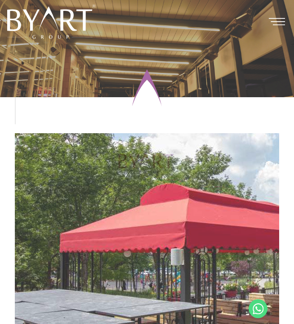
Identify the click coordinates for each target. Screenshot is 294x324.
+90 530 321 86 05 (258, 308)
